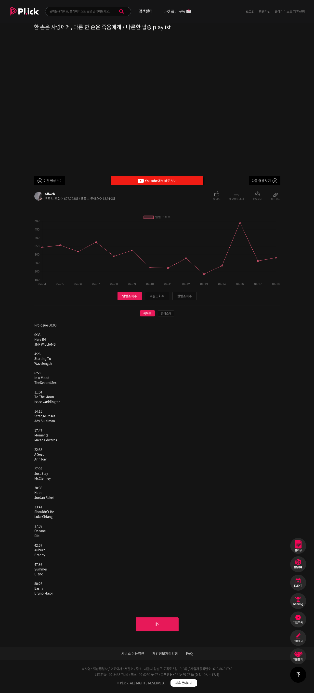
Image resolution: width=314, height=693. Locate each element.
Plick (24, 15)
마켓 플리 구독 (177, 11)
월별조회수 (184, 296)
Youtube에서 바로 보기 (157, 180)
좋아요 (217, 198)
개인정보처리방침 (165, 653)
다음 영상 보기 (261, 180)
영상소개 (166, 313)
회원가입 (265, 11)
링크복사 (275, 198)
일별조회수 (129, 296)
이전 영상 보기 (53, 180)
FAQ (189, 653)
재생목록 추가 (236, 198)
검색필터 (146, 11)
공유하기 (257, 198)
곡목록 (147, 313)
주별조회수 (157, 296)
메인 (157, 624)
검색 (121, 11)
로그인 (250, 11)
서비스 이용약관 (132, 653)
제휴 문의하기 (183, 683)
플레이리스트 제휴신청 (290, 11)
